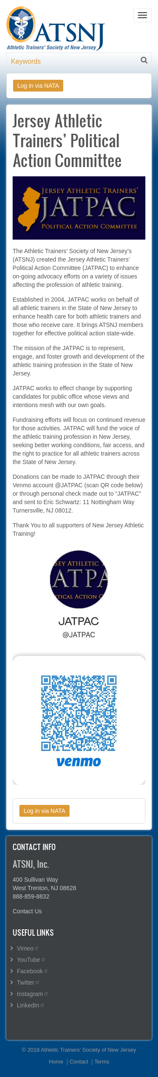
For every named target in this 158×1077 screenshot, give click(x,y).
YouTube (31, 959)
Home (56, 1061)
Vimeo (28, 948)
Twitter (28, 982)
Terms (101, 1061)
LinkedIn (31, 1005)
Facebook (32, 971)
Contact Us (27, 911)
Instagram (33, 994)
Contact (79, 1061)
